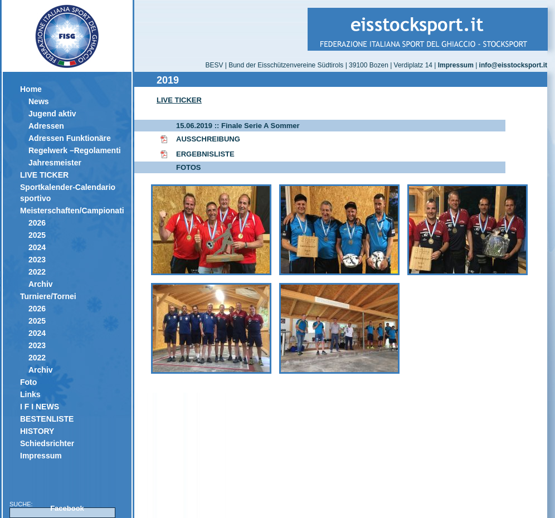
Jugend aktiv (52, 113)
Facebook (67, 508)
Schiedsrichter (47, 443)
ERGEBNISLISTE (205, 154)
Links (30, 394)
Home (31, 89)
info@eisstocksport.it (513, 65)
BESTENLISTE (47, 418)
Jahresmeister (54, 162)
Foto (28, 382)
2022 (37, 271)
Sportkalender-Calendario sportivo (67, 193)
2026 (37, 222)
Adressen (46, 125)
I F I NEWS (39, 406)
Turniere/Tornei (48, 296)
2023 (37, 259)
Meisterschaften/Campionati (71, 210)
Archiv (40, 284)
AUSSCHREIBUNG (208, 139)
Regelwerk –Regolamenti (74, 150)
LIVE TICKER (44, 174)
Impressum (41, 455)
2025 (37, 235)
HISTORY (37, 431)
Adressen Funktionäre (69, 138)
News (38, 101)
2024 (37, 247)
